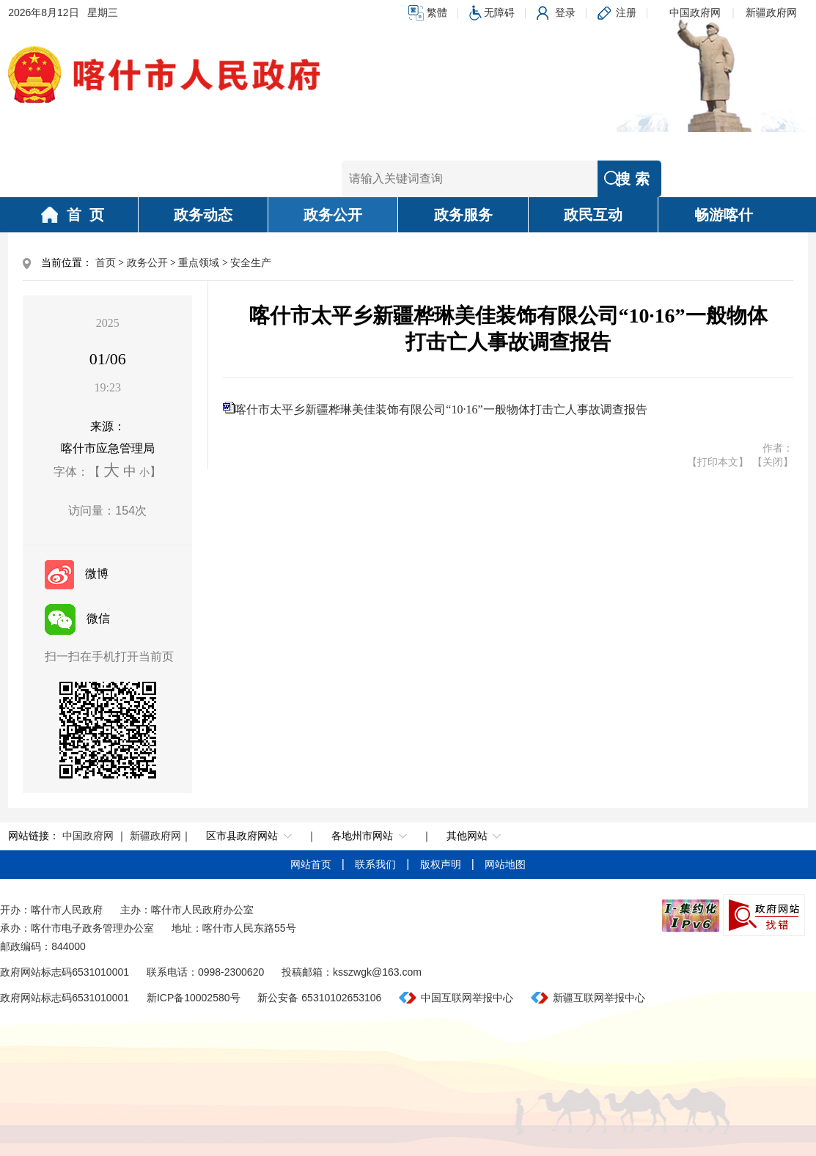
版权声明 (442, 864)
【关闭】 (772, 462)
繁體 (437, 12)
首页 (105, 262)
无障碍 (499, 12)
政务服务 (463, 215)
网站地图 (505, 864)
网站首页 (312, 864)
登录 (565, 12)
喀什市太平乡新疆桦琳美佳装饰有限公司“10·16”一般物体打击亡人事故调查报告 (441, 409)
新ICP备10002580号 (193, 998)
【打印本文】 (718, 462)
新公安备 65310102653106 (319, 998)
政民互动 (593, 215)
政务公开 (333, 215)
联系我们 (377, 864)
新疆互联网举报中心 (599, 998)
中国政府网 (695, 12)
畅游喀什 (723, 215)
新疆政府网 (771, 12)
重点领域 (198, 262)
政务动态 (203, 215)
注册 (626, 12)
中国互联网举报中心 (467, 998)
